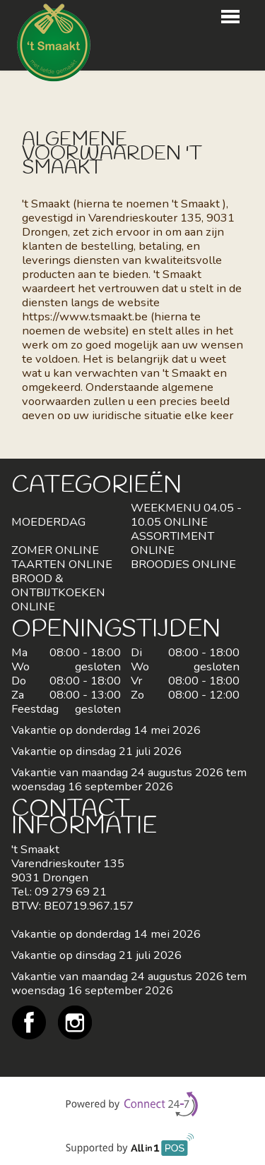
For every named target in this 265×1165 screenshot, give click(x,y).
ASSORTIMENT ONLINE (172, 543)
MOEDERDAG (48, 522)
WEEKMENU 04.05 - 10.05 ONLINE (186, 515)
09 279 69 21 (71, 891)
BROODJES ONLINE (183, 564)
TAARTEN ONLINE (61, 564)
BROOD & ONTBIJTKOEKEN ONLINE (58, 592)
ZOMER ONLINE (55, 550)
